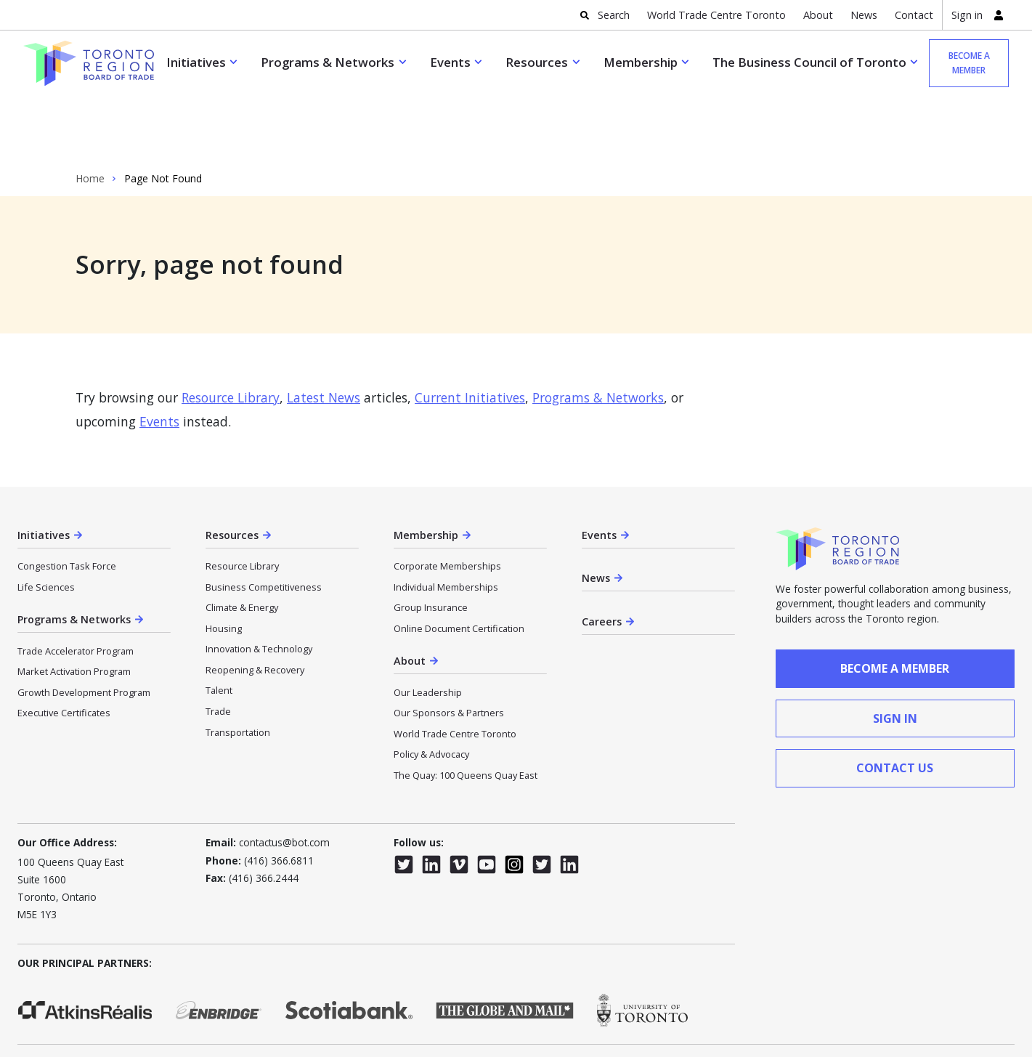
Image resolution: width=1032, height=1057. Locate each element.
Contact (914, 15)
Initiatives (196, 62)
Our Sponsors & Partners (449, 647)
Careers (602, 556)
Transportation (238, 666)
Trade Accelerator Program (75, 585)
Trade (218, 645)
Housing (224, 563)
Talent (219, 624)
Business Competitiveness (264, 521)
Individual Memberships (446, 521)
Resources (536, 62)
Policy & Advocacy (431, 688)
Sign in (967, 15)
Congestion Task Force (66, 500)
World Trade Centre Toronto (716, 15)
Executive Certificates (63, 647)
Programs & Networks (327, 62)
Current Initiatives (470, 332)
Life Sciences (46, 521)
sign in (895, 653)
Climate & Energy (242, 541)
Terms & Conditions (224, 997)
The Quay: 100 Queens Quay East (465, 709)
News (863, 15)
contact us (894, 702)
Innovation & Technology (259, 583)
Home (90, 113)
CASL (91, 997)
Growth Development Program (83, 626)
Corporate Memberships (447, 500)
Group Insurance (431, 541)
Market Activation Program (74, 605)
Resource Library (231, 332)
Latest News (323, 332)
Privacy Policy (141, 997)
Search (614, 15)
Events (450, 62)
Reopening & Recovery (255, 604)
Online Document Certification (459, 563)
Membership (641, 62)
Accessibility (42, 997)
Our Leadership (428, 626)
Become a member (969, 62)
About (818, 15)
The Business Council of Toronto (809, 62)
